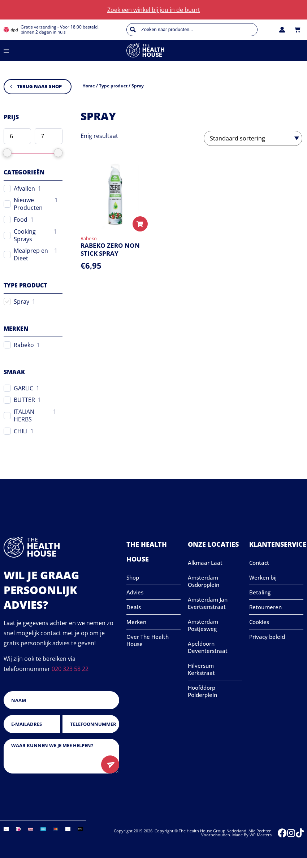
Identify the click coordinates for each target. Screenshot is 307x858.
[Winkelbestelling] (253, 138)
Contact (259, 562)
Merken (136, 621)
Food (20, 220)
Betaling (260, 592)
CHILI (20, 431)
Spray (21, 302)
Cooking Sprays (25, 235)
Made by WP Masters (252, 834)
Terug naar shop (39, 86)
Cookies (259, 621)
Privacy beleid (267, 636)
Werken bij (263, 577)
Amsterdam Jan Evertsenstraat (208, 603)
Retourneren (265, 607)
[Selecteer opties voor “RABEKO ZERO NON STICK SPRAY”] (140, 223)
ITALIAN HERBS (24, 415)
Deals (133, 607)
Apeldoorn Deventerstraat (208, 647)
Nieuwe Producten (28, 204)
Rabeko (24, 345)
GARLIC (23, 388)
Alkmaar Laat (205, 562)
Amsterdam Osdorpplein (203, 581)
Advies (134, 592)
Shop (132, 577)
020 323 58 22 (70, 669)
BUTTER (24, 400)
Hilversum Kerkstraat (201, 669)
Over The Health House (147, 640)
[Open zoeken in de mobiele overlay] (192, 29)
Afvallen (24, 188)
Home (88, 86)
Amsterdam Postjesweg (203, 625)
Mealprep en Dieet (31, 254)
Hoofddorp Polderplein (202, 691)
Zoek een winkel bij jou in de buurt (153, 10)
